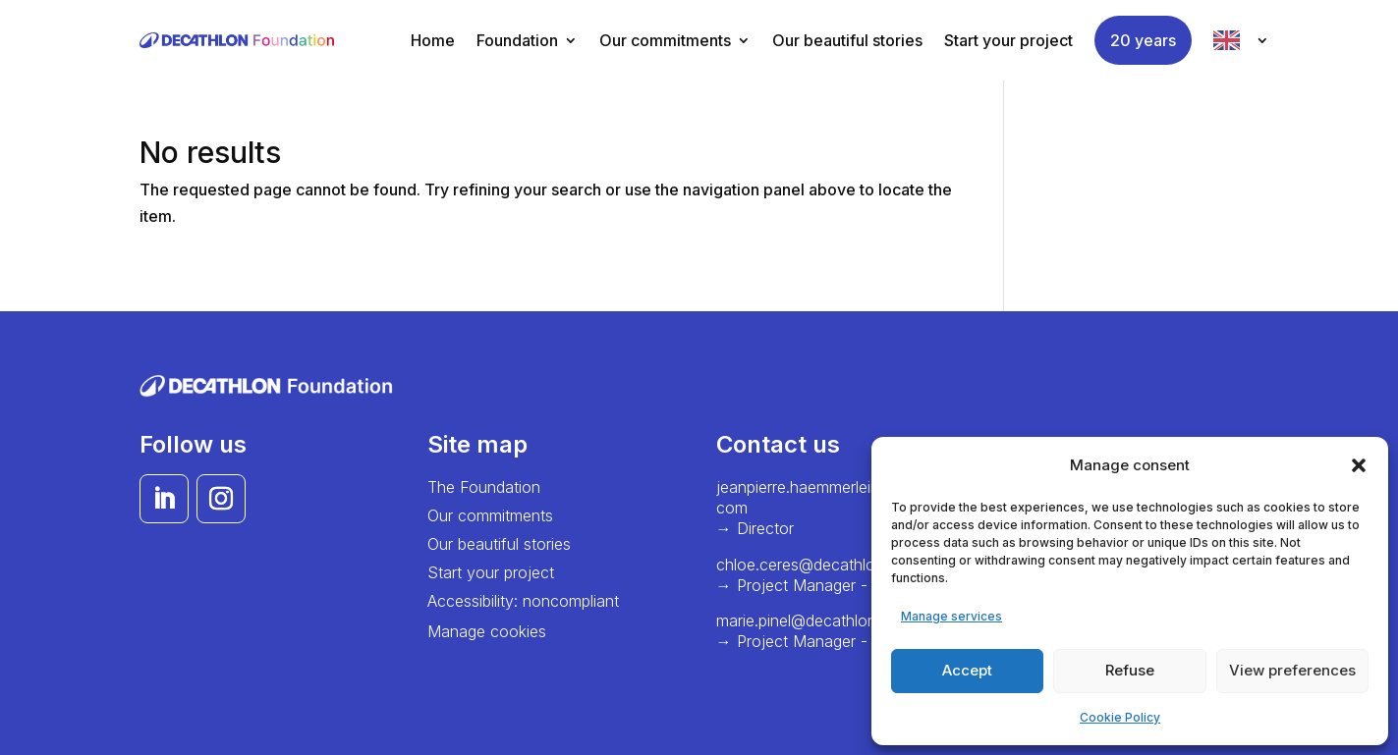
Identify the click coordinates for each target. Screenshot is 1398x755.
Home (433, 40)
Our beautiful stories (847, 40)
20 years (1143, 40)
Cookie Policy (1120, 717)
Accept (967, 670)
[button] (1359, 465)
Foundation (517, 40)
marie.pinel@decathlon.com (814, 620)
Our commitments (665, 40)
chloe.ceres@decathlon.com (818, 564)
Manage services (951, 616)
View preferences (1292, 670)
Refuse (1129, 670)
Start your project (1008, 40)
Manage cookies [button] (486, 631)
